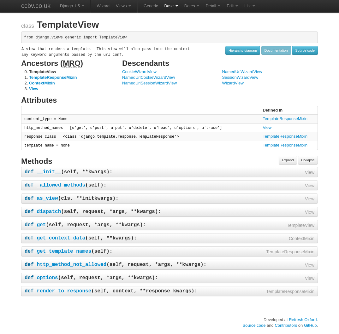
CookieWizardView (139, 71)
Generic (151, 5)
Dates (191, 5)
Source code (305, 50)
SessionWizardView (240, 77)
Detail (212, 5)
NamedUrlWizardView (242, 71)
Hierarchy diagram (243, 50)
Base (171, 5)
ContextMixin (42, 83)
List (249, 5)
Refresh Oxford (303, 319)
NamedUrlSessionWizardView (149, 83)
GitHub (310, 325)
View (33, 88)
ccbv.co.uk (36, 5)
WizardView (233, 83)
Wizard (103, 5)
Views (123, 5)
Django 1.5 (72, 5)
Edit (232, 5)
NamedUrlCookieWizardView (148, 77)
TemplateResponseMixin (53, 77)
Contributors (286, 325)
